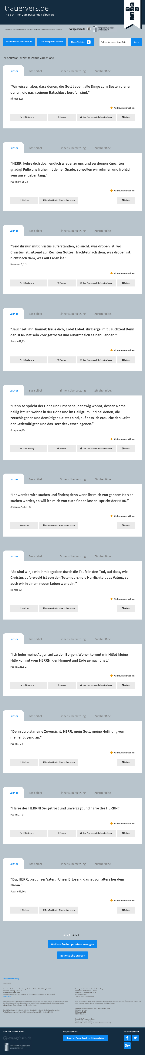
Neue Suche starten (72, 955)
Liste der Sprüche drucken (51, 41)
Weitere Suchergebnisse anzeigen (72, 944)
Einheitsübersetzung (72, 71)
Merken (61, 117)
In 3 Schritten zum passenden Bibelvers (29, 14)
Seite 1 (66, 935)
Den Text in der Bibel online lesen (96, 117)
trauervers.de (27, 8)
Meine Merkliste (81, 42)
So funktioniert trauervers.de (19, 41)
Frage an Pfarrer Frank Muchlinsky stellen (85, 1038)
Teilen (126, 117)
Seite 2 (75, 935)
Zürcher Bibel (103, 71)
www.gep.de (7, 996)
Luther (13, 71)
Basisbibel (35, 71)
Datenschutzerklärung (11, 978)
